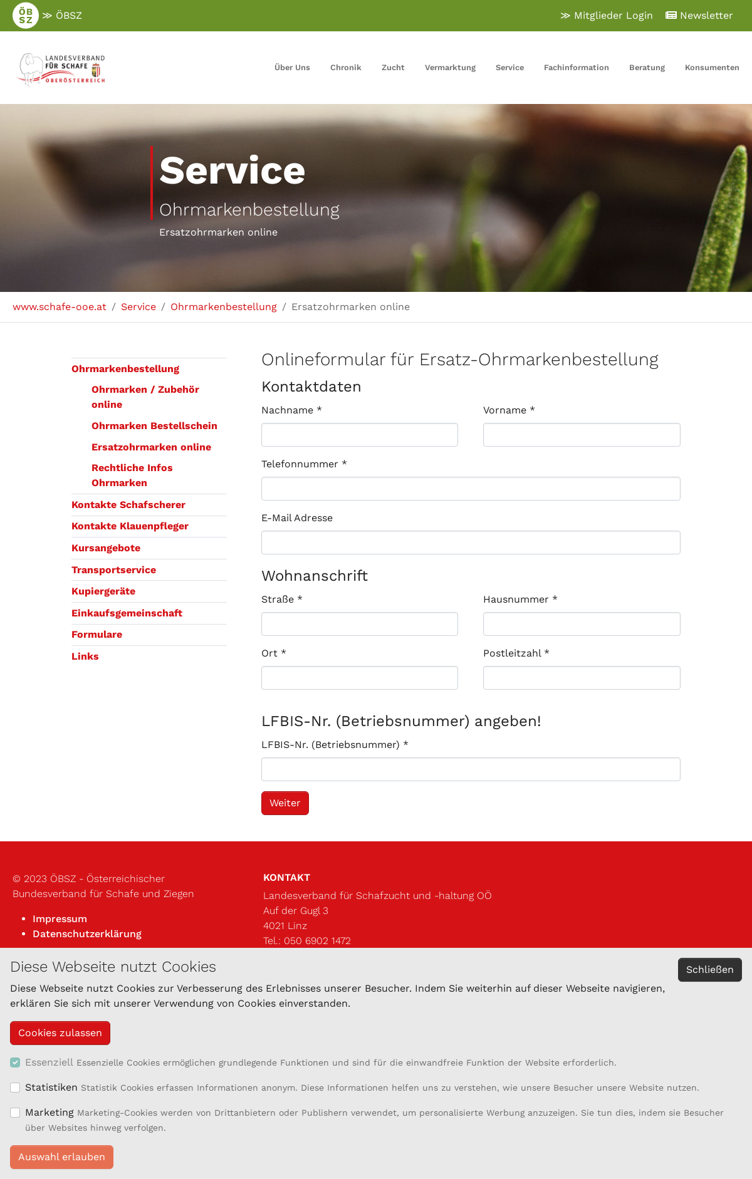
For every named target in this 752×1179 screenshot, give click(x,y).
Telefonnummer (304, 464)
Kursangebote (105, 548)
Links (85, 656)
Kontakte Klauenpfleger (130, 526)
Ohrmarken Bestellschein (154, 426)
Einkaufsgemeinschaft (126, 613)
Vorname (509, 410)
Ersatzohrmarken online (151, 447)
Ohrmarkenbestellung (125, 369)
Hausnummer (520, 599)
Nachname (291, 410)
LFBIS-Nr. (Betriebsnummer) (335, 745)
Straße (282, 599)
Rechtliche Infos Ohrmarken (132, 475)
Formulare (96, 634)
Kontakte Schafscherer (128, 505)
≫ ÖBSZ (47, 16)
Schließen (710, 969)
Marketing (49, 1112)
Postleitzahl (516, 653)
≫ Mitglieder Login (606, 15)
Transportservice (113, 570)
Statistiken (51, 1087)
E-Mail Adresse (297, 518)
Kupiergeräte (103, 591)
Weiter (285, 803)
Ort (273, 653)
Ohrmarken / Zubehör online (145, 396)
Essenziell (49, 1062)
